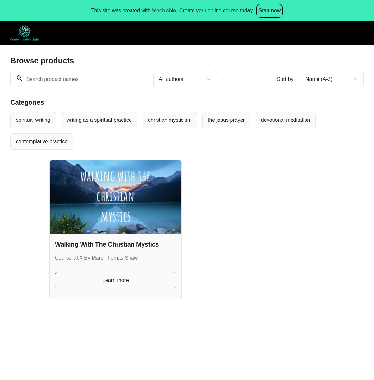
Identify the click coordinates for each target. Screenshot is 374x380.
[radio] (33, 120)
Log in (351, 33)
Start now (270, 10)
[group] (187, 131)
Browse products (313, 33)
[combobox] (185, 79)
